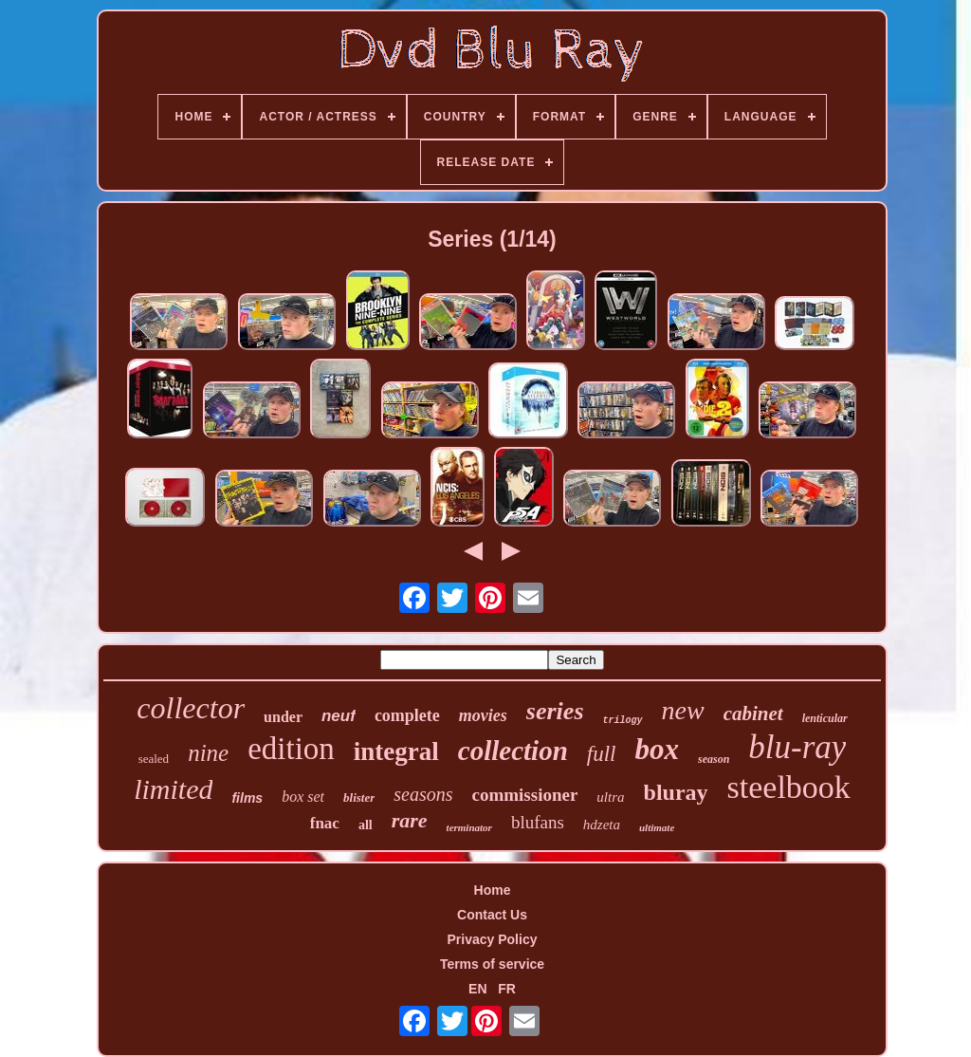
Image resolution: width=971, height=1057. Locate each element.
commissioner (524, 795)
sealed (153, 758)
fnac (324, 823)
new (683, 710)
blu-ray (797, 747)
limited (173, 789)
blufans (537, 822)
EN (477, 988)
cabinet (753, 713)
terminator (469, 827)
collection (513, 750)
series (555, 711)
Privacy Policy (493, 939)
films (247, 798)
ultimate (656, 827)
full (601, 754)
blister (359, 797)
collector (191, 708)
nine (208, 753)
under (283, 717)
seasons (423, 794)
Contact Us (492, 914)
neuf (338, 716)
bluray (676, 792)
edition (291, 749)
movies (483, 715)
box (656, 749)
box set (303, 796)
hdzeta (601, 824)
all (365, 825)
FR (507, 988)
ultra (610, 797)
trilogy (623, 720)
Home (492, 890)
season (713, 759)
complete (407, 715)
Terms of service (492, 964)
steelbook (789, 787)
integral (396, 751)
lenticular (825, 718)
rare (410, 820)
